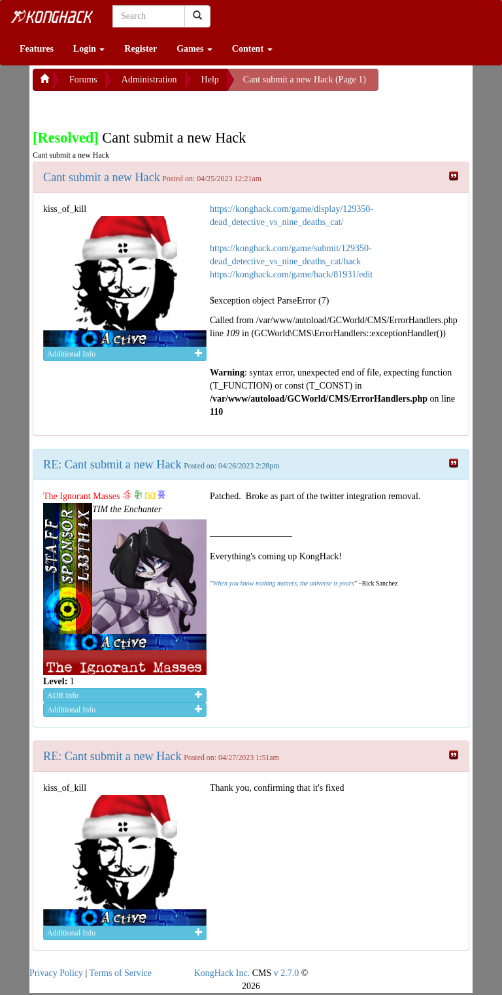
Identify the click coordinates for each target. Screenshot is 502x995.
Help (210, 79)
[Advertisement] (137, 107)
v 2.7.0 (286, 973)
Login (89, 49)
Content (252, 49)
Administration (149, 79)
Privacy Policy (56, 973)
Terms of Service (121, 973)
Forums (83, 79)
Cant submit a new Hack (101, 177)
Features (37, 49)
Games (194, 49)
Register (140, 49)
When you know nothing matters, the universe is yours (283, 583)
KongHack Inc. (222, 973)
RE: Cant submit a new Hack (112, 464)
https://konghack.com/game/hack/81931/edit (291, 274)
